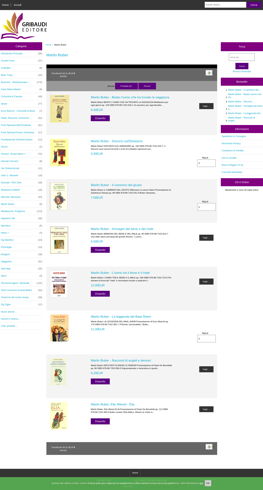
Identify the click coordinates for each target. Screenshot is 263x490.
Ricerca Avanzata (242, 71)
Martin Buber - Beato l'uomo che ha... (244, 96)
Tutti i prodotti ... (9, 326)
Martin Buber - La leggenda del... (245, 113)
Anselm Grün (21, 60)
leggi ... (206, 106)
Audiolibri (21, 68)
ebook (21, 103)
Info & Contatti (229, 157)
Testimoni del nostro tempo (21, 297)
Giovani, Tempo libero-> (21, 153)
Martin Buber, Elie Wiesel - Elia (112, 404)
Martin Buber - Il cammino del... (244, 89)
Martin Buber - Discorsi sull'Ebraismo (117, 141)
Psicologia (21, 247)
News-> (21, 232)
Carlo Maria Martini (21, 89)
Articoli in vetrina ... (11, 318)
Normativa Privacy (231, 143)
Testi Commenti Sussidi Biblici (21, 290)
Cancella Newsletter (232, 172)
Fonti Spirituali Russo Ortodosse (21, 132)
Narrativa (21, 225)
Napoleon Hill (21, 218)
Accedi (17, 4)
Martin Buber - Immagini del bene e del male (122, 229)
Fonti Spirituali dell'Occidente (21, 125)
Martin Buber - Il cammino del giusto (116, 185)
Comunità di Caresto (21, 96)
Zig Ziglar (21, 304)
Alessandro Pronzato (21, 53)
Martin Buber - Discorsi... (241, 101)
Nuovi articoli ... (9, 311)
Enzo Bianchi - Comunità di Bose (21, 110)
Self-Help (21, 268)
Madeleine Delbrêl (21, 189)
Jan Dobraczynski (21, 168)
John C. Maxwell (21, 175)
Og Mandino (21, 240)
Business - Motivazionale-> (21, 82)
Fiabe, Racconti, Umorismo (21, 118)
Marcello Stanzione (21, 197)
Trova (242, 46)
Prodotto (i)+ (126, 86)
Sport (21, 275)
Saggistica (21, 261)
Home (5, 4)
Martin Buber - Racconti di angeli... (241, 119)
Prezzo (147, 86)
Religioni (21, 254)
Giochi (21, 146)
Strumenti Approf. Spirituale (21, 283)
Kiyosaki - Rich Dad (21, 182)
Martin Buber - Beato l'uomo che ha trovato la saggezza (130, 97)
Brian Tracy (21, 75)
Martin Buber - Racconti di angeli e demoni (121, 360)
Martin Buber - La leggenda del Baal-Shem (121, 316)
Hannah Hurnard (21, 161)
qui (201, 486)
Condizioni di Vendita (232, 150)
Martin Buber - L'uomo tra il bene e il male (120, 273)
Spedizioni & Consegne (234, 136)
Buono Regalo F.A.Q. (233, 165)
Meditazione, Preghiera (21, 211)
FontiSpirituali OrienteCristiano (21, 139)
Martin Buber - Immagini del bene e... (245, 107)
